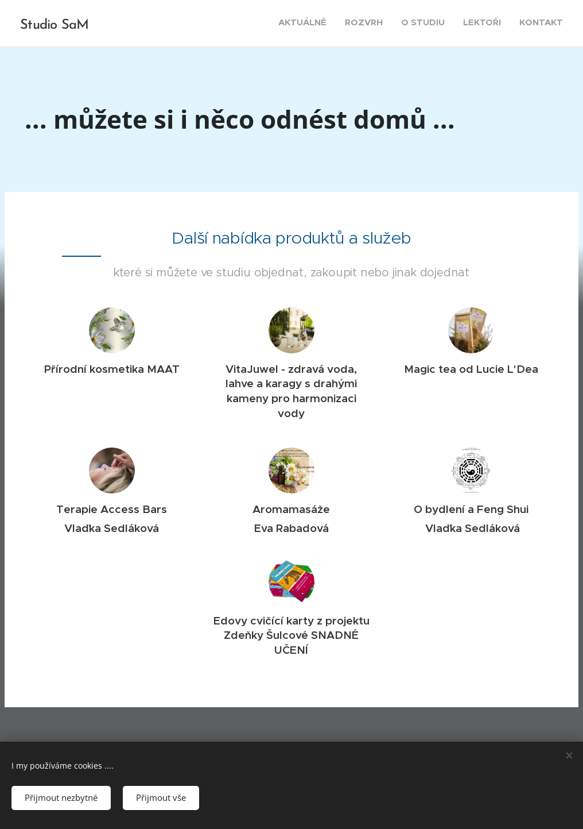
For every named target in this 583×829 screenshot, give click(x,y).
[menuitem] (493, 23)
